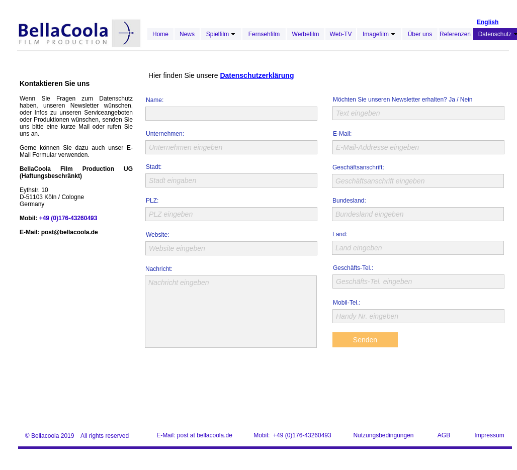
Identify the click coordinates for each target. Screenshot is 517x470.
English (487, 22)
